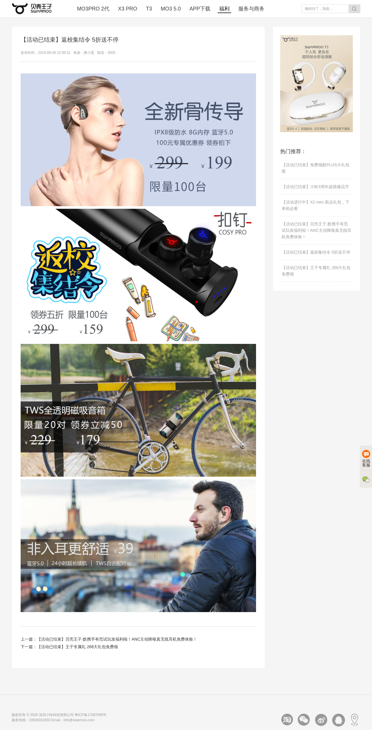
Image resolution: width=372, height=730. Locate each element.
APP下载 (199, 9)
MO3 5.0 (171, 9)
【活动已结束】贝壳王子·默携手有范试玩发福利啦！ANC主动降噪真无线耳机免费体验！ (117, 639)
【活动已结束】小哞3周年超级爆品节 (315, 186)
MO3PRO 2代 (93, 9)
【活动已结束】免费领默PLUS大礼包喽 (315, 168)
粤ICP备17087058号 (90, 715)
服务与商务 (251, 9)
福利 (224, 9)
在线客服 (366, 458)
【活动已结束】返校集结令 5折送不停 (316, 252)
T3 (149, 9)
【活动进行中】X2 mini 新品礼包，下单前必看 (315, 205)
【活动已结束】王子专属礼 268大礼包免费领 (77, 646)
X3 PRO (127, 9)
